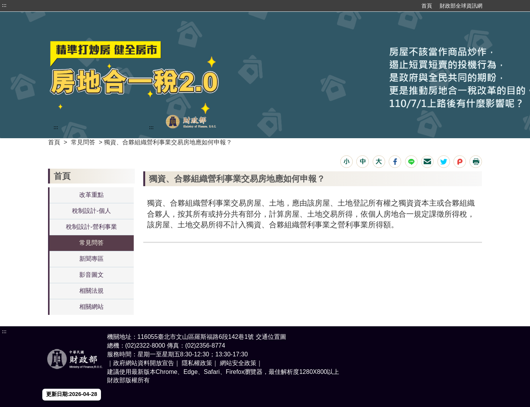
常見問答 (83, 142)
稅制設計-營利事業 (91, 226)
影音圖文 (91, 274)
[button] (346, 161)
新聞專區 (91, 258)
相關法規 (91, 290)
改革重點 (91, 195)
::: (4, 5)
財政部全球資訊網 (461, 6)
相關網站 (91, 306)
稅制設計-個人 (91, 210)
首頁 (426, 6)
